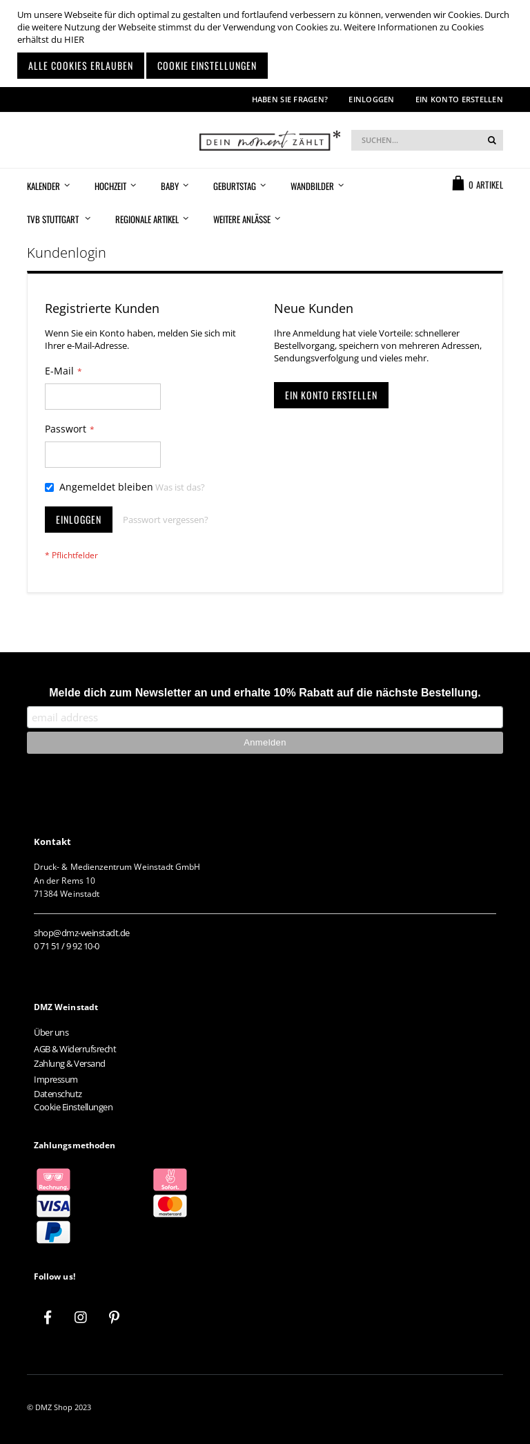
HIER (74, 39)
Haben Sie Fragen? (290, 99)
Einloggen (371, 99)
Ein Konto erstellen (459, 99)
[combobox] (427, 140)
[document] (266, 43)
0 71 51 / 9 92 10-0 (66, 946)
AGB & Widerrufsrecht (75, 1049)
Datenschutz (58, 1093)
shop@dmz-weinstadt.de (82, 933)
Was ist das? (180, 487)
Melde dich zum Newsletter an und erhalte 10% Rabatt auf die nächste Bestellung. (265, 693)
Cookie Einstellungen (73, 1107)
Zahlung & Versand (70, 1063)
